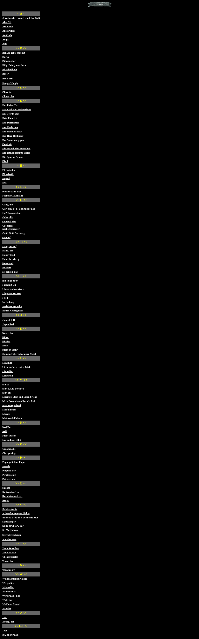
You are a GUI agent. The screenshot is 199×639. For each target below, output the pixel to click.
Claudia (6, 92)
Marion (6, 392)
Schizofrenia (9, 509)
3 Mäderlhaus (10, 634)
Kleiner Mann (10, 349)
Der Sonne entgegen (13, 140)
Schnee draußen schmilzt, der (20, 517)
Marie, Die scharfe (13, 388)
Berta (5, 57)
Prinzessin (8, 479)
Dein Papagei (9, 117)
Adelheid (7, 26)
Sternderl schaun (11, 534)
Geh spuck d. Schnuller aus (19, 208)
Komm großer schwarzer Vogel (19, 353)
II (14, 319)
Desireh (7, 144)
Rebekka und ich (12, 496)
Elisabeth (8, 174)
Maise (5, 384)
